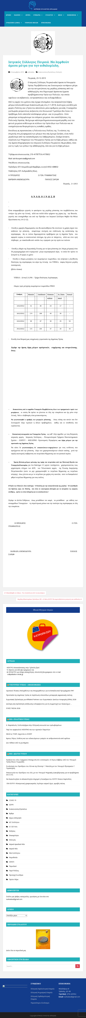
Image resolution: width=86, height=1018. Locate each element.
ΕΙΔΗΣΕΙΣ (17, 15)
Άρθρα (11, 813)
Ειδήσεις (12, 831)
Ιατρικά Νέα (13, 849)
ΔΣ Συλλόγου (14, 822)
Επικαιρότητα (14, 835)
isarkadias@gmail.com (14, 899)
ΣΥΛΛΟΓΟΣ (49, 15)
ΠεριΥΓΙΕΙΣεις (14, 871)
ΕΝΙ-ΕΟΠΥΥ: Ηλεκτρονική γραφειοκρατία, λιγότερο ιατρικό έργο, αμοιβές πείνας (35, 783)
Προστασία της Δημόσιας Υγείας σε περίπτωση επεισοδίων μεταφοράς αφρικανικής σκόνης (39, 695)
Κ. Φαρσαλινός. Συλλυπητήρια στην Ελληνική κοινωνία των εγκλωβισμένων (34, 725)
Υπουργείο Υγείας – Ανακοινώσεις (25, 685)
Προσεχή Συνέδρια (16, 875)
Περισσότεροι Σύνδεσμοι (40, 1003)
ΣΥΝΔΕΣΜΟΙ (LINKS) (13, 23)
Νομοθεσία (13, 857)
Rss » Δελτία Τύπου (18, 754)
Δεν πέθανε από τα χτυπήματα (17, 743)
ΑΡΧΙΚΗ (8, 15)
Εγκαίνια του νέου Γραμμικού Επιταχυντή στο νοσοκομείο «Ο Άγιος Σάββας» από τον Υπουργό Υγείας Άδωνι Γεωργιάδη (41, 761)
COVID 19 (12, 800)
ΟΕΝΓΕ (11, 862)
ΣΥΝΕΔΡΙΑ (36, 15)
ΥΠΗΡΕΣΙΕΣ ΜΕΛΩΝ (31, 23)
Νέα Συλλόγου (14, 853)
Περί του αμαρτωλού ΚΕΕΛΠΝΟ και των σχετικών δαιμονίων (28, 729)
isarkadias (30, 72)
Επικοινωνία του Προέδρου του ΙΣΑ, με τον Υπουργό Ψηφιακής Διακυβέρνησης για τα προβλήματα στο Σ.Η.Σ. (42, 774)
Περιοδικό (13, 866)
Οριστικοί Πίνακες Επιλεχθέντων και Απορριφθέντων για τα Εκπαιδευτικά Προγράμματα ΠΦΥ (40, 691)
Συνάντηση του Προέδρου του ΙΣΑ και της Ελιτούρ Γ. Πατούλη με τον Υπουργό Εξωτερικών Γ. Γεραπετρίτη (40, 767)
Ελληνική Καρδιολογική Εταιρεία (42, 989)
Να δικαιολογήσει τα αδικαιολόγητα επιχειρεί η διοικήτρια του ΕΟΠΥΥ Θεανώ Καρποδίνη (38, 779)
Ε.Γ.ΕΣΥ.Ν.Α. (13, 827)
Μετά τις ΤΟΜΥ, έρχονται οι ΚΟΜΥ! (19, 734)
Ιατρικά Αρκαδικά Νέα (17, 844)
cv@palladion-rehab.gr (15, 674)
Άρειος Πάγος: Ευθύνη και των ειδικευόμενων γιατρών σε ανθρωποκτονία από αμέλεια (38, 738)
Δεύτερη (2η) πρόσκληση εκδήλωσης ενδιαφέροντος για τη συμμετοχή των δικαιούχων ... (39, 704)
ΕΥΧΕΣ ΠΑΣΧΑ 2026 (13, 708)
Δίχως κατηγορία (15, 818)
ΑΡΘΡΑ (28, 15)
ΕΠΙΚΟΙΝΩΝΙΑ (46, 23)
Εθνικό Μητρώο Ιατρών (43, 610)
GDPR (11, 805)
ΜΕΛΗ (60, 15)
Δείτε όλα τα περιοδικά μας (16, 950)
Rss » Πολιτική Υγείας (19, 719)
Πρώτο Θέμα (13, 879)
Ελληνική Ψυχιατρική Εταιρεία (41, 992)
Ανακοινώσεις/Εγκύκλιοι (46, 72)
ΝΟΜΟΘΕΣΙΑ (71, 15)
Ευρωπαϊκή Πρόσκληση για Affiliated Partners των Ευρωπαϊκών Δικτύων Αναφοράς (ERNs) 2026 (41, 699)
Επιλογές (59, 72)
